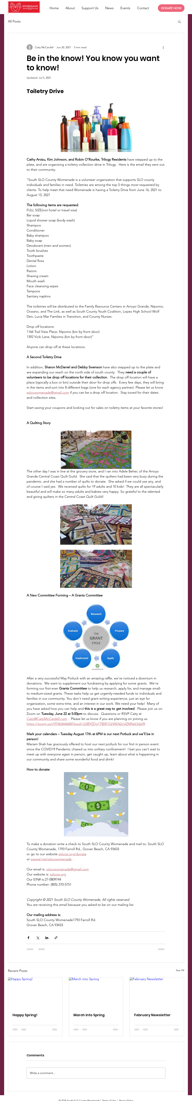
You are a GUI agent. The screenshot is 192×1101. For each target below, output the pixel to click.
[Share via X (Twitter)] (37, 937)
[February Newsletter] (157, 992)
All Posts (14, 21)
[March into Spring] (96, 992)
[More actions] (163, 47)
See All (180, 970)
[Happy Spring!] (35, 992)
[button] (179, 21)
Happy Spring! (25, 1015)
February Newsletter (152, 1015)
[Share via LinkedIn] (47, 937)
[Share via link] (56, 937)
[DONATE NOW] (171, 8)
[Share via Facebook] (28, 937)
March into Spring (89, 1015)
